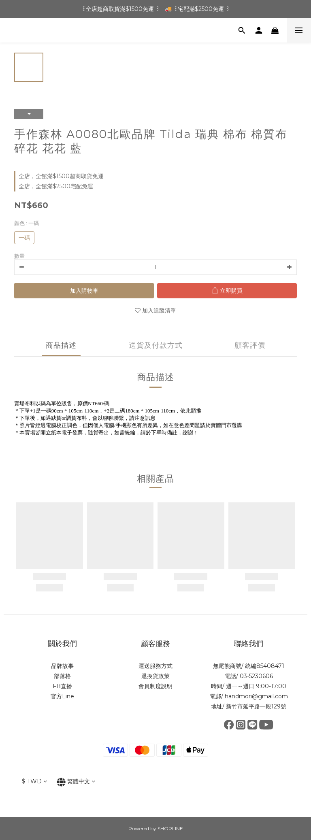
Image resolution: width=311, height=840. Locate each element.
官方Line (62, 696)
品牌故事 (62, 666)
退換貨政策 (155, 676)
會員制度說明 (155, 686)
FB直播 (62, 686)
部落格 (62, 676)
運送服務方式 (155, 666)
